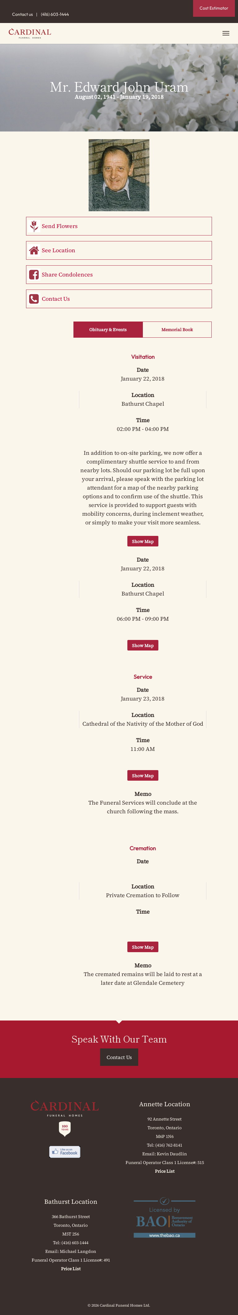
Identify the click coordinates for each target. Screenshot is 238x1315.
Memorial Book (177, 329)
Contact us (22, 14)
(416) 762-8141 (168, 1145)
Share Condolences (67, 274)
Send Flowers (59, 226)
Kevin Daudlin (172, 1154)
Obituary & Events (108, 329)
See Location (58, 250)
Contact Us (56, 299)
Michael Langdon (78, 1251)
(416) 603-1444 (55, 14)
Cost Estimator (214, 8)
